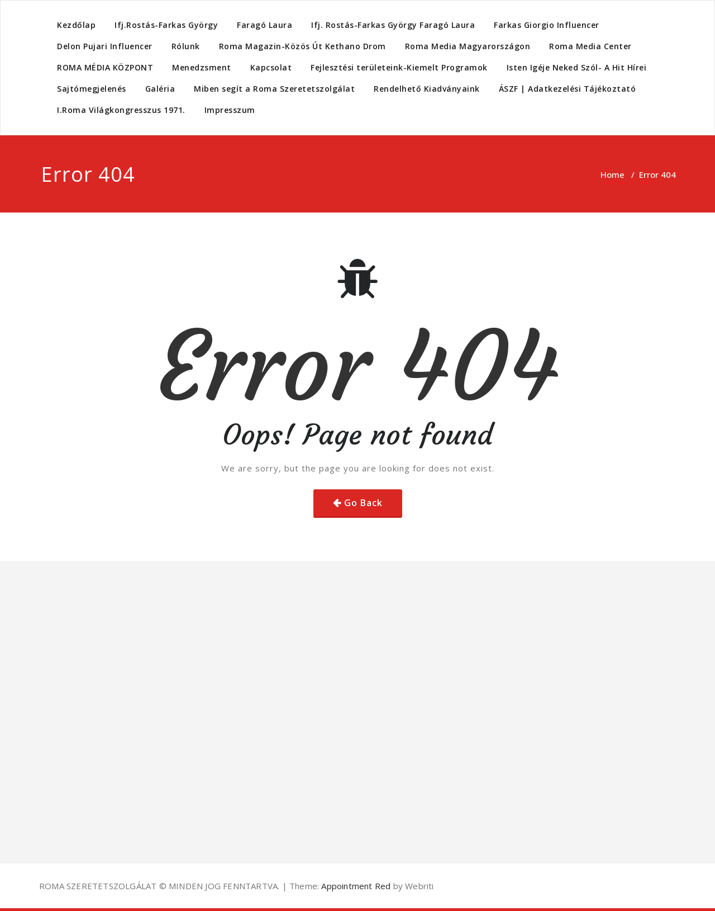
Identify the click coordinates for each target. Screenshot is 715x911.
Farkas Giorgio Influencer (546, 25)
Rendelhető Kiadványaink (427, 88)
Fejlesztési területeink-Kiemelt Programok (399, 67)
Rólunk (185, 46)
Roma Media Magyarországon (468, 46)
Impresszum (229, 110)
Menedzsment (201, 67)
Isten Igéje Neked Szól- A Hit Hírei (577, 67)
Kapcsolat (271, 67)
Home (612, 174)
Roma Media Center (590, 46)
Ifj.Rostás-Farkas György (166, 25)
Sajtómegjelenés (91, 88)
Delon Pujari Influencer (104, 46)
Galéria (160, 88)
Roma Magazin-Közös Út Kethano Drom (302, 46)
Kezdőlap (76, 25)
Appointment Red (354, 885)
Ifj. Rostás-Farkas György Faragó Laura (393, 25)
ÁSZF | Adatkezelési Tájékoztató (567, 88)
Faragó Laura (264, 25)
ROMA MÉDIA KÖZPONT (105, 67)
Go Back (363, 503)
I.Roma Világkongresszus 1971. (121, 110)
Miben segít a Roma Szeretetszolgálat (274, 88)
